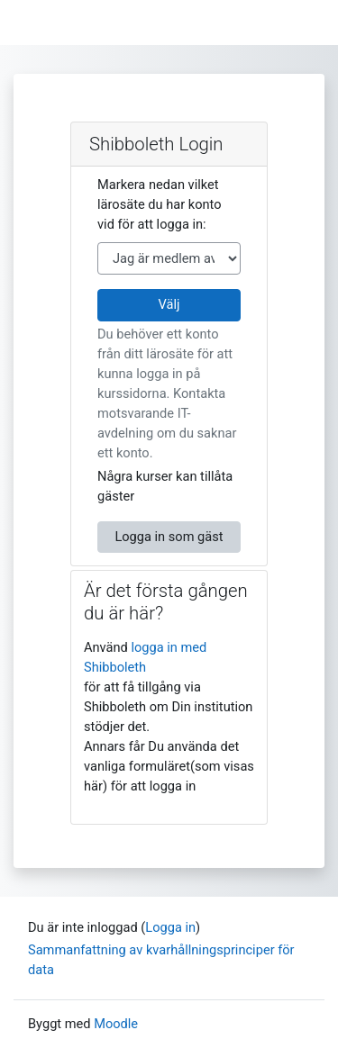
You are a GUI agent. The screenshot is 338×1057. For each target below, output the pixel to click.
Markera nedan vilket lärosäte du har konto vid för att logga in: (159, 204)
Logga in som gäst (168, 536)
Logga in (170, 927)
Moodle (116, 1024)
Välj (169, 304)
